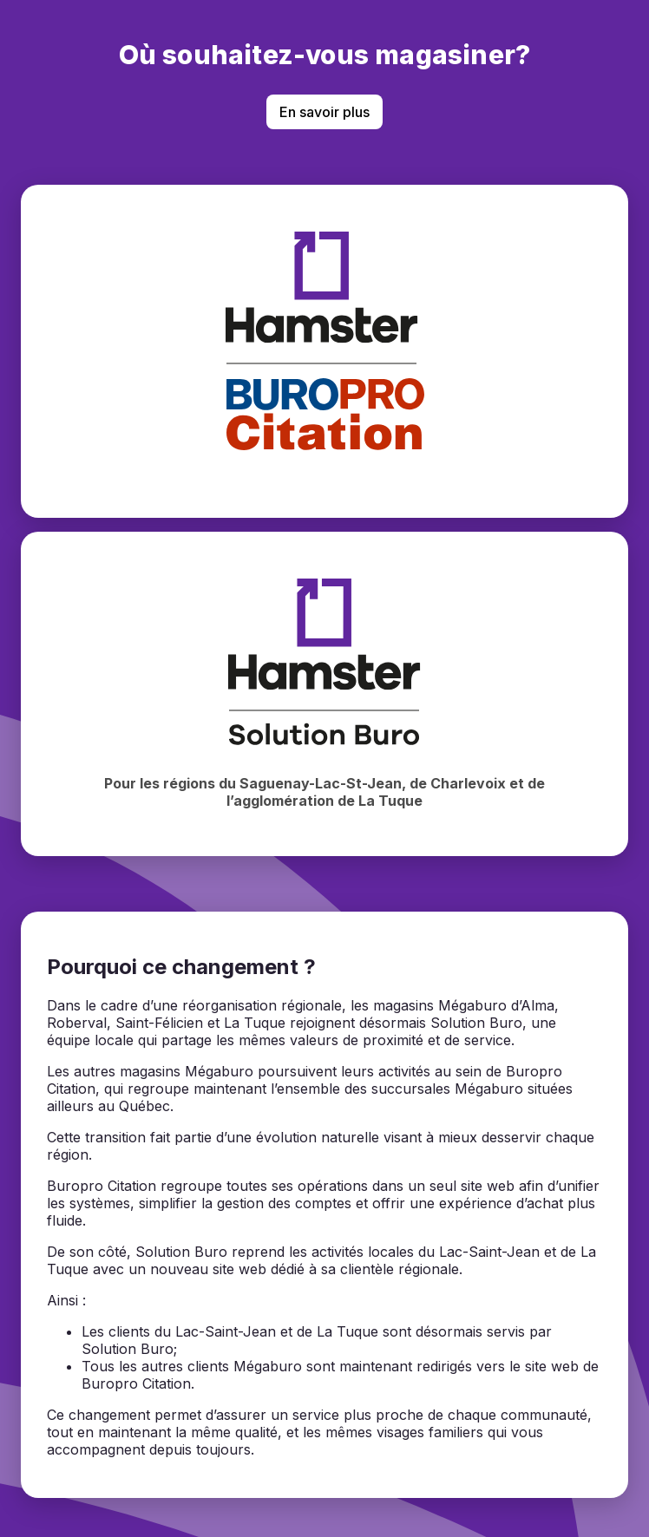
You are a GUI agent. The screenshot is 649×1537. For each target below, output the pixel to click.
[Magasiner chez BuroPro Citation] (324, 351)
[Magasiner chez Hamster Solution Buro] (324, 694)
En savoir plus (324, 112)
